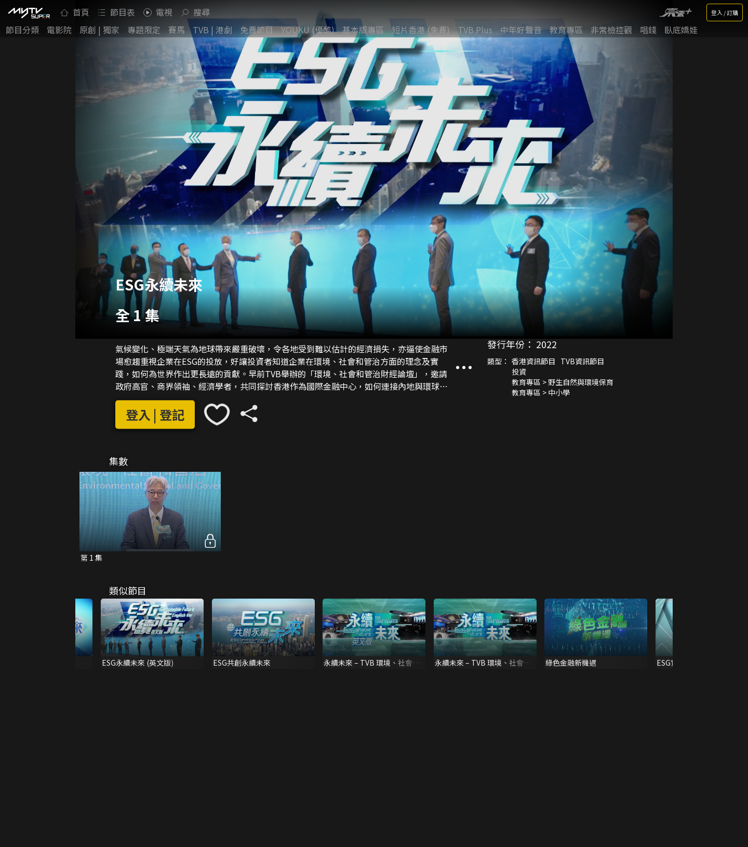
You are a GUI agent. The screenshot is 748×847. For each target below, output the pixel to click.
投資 (519, 371)
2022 (546, 344)
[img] (28, 12)
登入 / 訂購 (724, 12)
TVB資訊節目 (582, 361)
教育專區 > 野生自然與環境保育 (562, 382)
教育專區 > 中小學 (541, 392)
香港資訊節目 (533, 361)
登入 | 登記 (155, 414)
